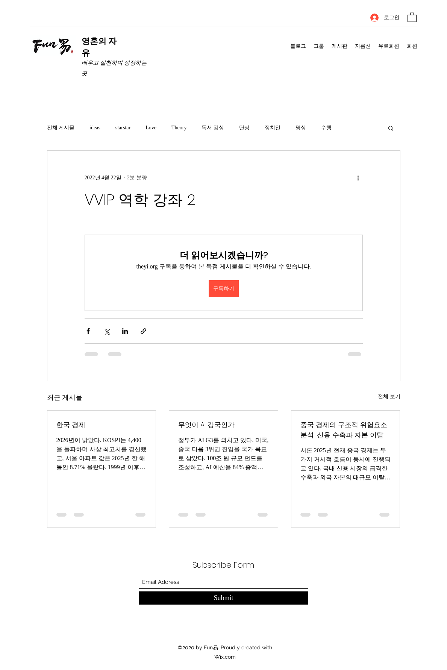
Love (150, 127)
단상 (244, 127)
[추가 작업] (358, 177)
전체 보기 (389, 396)
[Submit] (223, 598)
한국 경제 (70, 424)
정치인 (272, 127)
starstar (122, 127)
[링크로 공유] (143, 331)
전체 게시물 (61, 127)
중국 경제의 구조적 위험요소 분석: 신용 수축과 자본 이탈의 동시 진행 (345, 430)
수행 (326, 127)
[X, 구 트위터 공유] (106, 331)
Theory (178, 127)
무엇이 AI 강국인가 (206, 424)
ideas (94, 127)
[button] (412, 16)
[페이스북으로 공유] (88, 331)
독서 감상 (213, 127)
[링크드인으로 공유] (125, 331)
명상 (300, 127)
